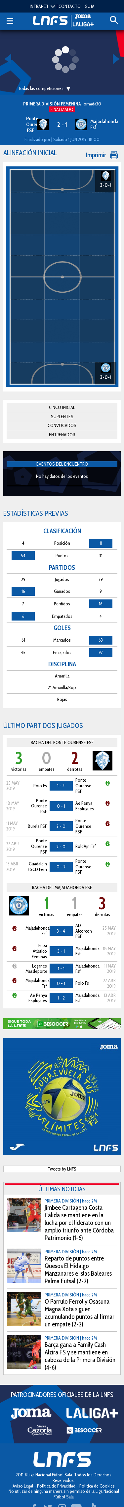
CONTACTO (70, 6)
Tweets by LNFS (62, 1169)
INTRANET (39, 6)
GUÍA (90, 6)
